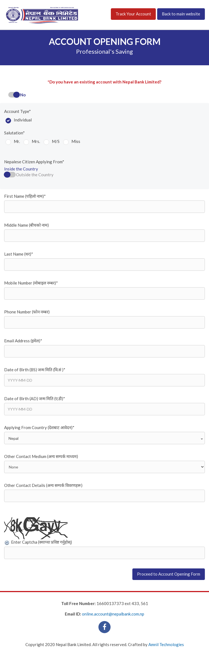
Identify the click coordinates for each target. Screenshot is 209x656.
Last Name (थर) (18, 253)
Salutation (14, 132)
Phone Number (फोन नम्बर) (27, 311)
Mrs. (36, 141)
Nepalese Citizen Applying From (34, 161)
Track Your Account (133, 13)
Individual (23, 119)
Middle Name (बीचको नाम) (26, 225)
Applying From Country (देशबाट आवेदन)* (39, 427)
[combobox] (104, 438)
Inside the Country (21, 168)
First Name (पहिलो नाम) (25, 196)
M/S (56, 141)
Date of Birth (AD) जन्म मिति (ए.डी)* (34, 398)
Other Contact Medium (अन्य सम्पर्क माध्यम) (41, 456)
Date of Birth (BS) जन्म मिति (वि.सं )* (34, 369)
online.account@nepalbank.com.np (113, 613)
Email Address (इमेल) (23, 340)
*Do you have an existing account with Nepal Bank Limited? (104, 81)
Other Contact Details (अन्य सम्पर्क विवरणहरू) (43, 485)
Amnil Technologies (166, 644)
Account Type (17, 111)
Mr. (17, 141)
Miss (75, 141)
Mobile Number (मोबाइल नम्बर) (31, 282)
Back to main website (181, 13)
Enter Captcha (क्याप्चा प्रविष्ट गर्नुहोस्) (41, 542)
